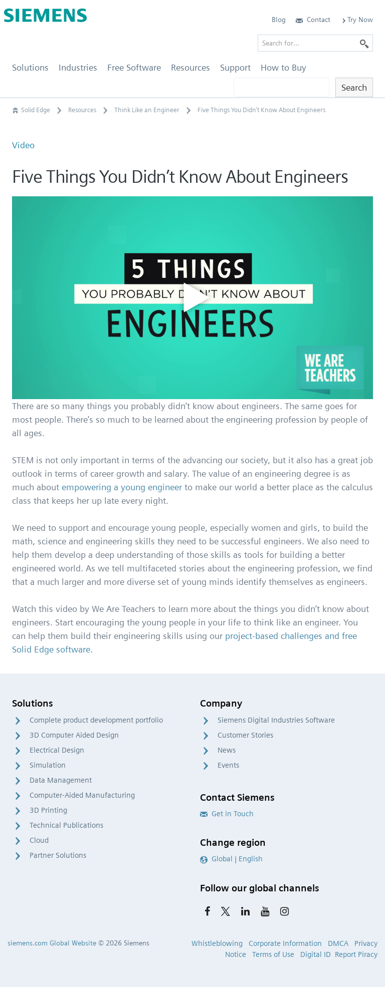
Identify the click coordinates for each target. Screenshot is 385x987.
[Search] (364, 43)
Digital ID (315, 954)
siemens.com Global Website (52, 943)
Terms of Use (273, 954)
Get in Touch (227, 813)
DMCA (338, 943)
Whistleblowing (217, 943)
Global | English (231, 858)
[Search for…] (315, 43)
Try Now (356, 20)
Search (354, 87)
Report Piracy (356, 954)
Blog (279, 20)
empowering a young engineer (122, 487)
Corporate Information (285, 943)
